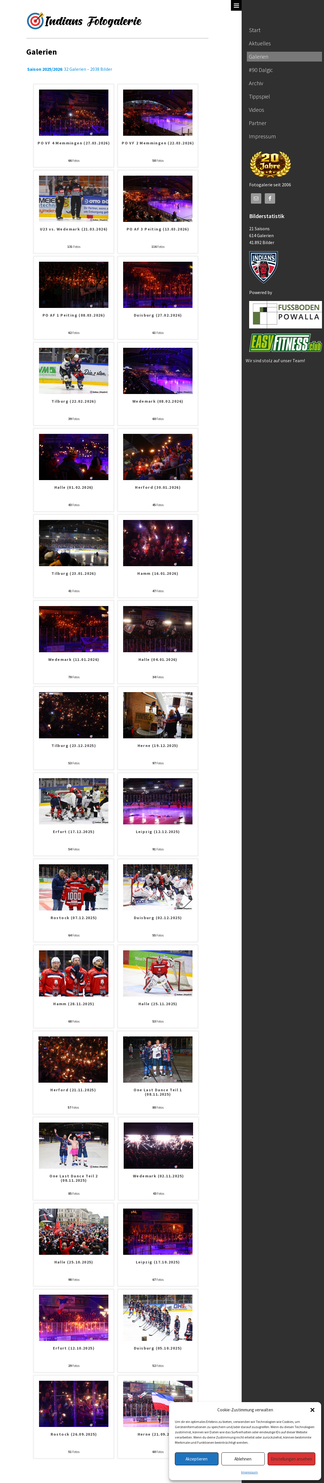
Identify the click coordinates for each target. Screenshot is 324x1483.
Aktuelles (260, 43)
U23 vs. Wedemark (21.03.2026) (74, 229)
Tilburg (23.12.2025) (73, 746)
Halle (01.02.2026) (73, 487)
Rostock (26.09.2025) (74, 1434)
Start (254, 30)
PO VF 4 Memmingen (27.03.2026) (74, 143)
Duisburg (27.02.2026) (158, 315)
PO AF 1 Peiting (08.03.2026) (73, 315)
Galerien (259, 56)
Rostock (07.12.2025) (74, 918)
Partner (257, 123)
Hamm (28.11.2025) (73, 1004)
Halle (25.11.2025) (157, 1004)
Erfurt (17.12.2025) (74, 832)
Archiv (256, 83)
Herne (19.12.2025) (158, 746)
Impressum (249, 1472)
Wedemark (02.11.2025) (158, 1176)
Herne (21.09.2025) (158, 1434)
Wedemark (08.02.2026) (157, 401)
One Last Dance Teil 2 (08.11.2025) (73, 1178)
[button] (312, 1410)
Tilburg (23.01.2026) (73, 573)
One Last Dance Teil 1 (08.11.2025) (158, 1092)
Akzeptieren (197, 1459)
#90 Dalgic (261, 69)
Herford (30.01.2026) (158, 487)
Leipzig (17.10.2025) (158, 1262)
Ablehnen (242, 1459)
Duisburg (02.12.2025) (158, 918)
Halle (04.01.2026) (157, 659)
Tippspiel (259, 96)
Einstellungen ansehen (291, 1459)
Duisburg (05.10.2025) (158, 1348)
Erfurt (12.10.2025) (74, 1348)
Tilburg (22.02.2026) (73, 401)
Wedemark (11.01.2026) (73, 659)
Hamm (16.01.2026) (157, 573)
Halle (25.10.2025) (73, 1262)
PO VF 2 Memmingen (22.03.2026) (158, 143)
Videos (256, 109)
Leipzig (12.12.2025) (158, 832)
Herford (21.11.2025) (73, 1090)
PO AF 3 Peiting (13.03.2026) (158, 229)
